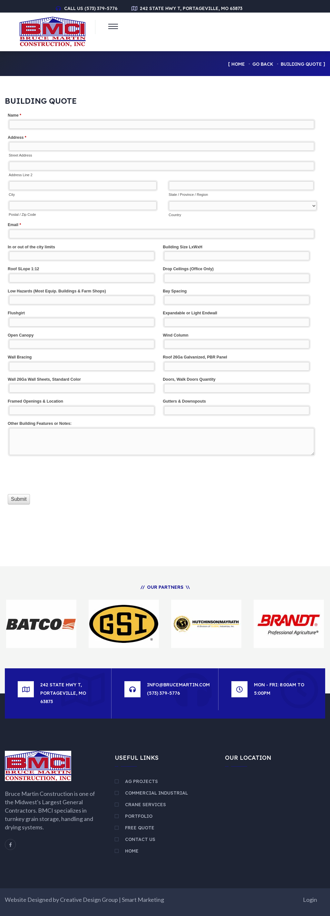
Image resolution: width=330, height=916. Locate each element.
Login (310, 899)
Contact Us (140, 839)
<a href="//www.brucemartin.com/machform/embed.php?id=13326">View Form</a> (165, 323)
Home (238, 64)
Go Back (262, 64)
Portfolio (138, 816)
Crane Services (145, 804)
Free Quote (139, 828)
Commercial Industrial (156, 793)
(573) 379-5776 (101, 8)
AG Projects (141, 781)
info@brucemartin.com (178, 685)
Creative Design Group (89, 899)
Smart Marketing (143, 899)
